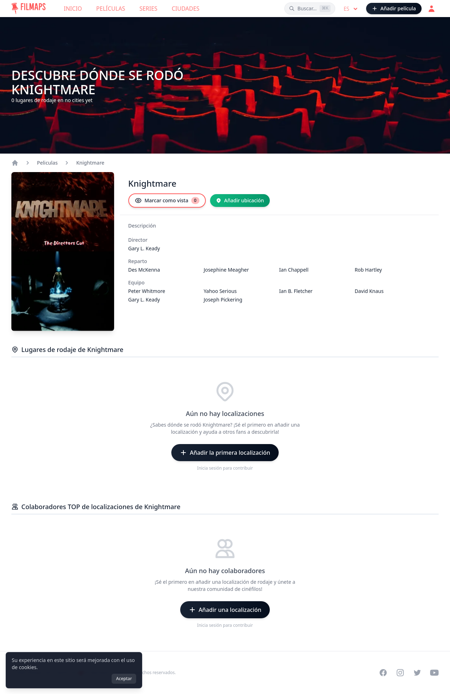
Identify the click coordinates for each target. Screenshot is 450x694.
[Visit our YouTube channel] (434, 672)
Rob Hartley (368, 269)
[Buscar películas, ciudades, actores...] (309, 8)
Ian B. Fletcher (295, 291)
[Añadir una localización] (225, 609)
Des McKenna (144, 269)
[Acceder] (431, 8)
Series (148, 8)
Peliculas (47, 162)
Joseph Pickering (223, 299)
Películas (110, 8)
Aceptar (124, 679)
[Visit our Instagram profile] (400, 672)
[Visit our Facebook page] (383, 672)
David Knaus (369, 291)
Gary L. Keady (144, 248)
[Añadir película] (394, 8)
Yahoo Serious (220, 291)
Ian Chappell (294, 269)
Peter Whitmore (146, 291)
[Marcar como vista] (167, 200)
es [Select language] (351, 8)
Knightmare (90, 162)
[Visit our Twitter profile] (417, 672)
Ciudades (185, 8)
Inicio (73, 8)
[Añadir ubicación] (240, 200)
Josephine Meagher (226, 269)
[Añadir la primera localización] (225, 452)
